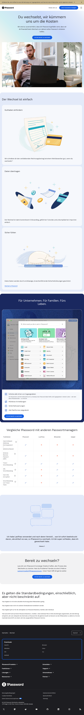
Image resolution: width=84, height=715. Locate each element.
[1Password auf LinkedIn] (58, 709)
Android (6, 655)
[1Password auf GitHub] (47, 709)
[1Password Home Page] (8, 8)
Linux (43, 648)
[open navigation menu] (81, 8)
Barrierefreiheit (47, 696)
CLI (43, 652)
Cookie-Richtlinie (7, 696)
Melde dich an (53, 8)
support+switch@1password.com (30, 571)
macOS (6, 645)
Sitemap (45, 698)
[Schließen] (81, 2)
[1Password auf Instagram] (69, 709)
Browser (44, 645)
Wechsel (12, 633)
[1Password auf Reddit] (25, 709)
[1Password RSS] (80, 709)
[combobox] (77, 633)
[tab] (42, 396)
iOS (5, 652)
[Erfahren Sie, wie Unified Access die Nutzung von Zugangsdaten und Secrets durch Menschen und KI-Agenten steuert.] (38, 2)
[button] (77, 633)
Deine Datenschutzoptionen (12, 698)
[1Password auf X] (4, 709)
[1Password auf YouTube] (36, 709)
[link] (68, 8)
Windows (7, 648)
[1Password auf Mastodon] (15, 709)
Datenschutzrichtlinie (49, 693)
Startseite (5, 633)
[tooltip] (16, 442)
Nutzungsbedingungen (8, 693)
